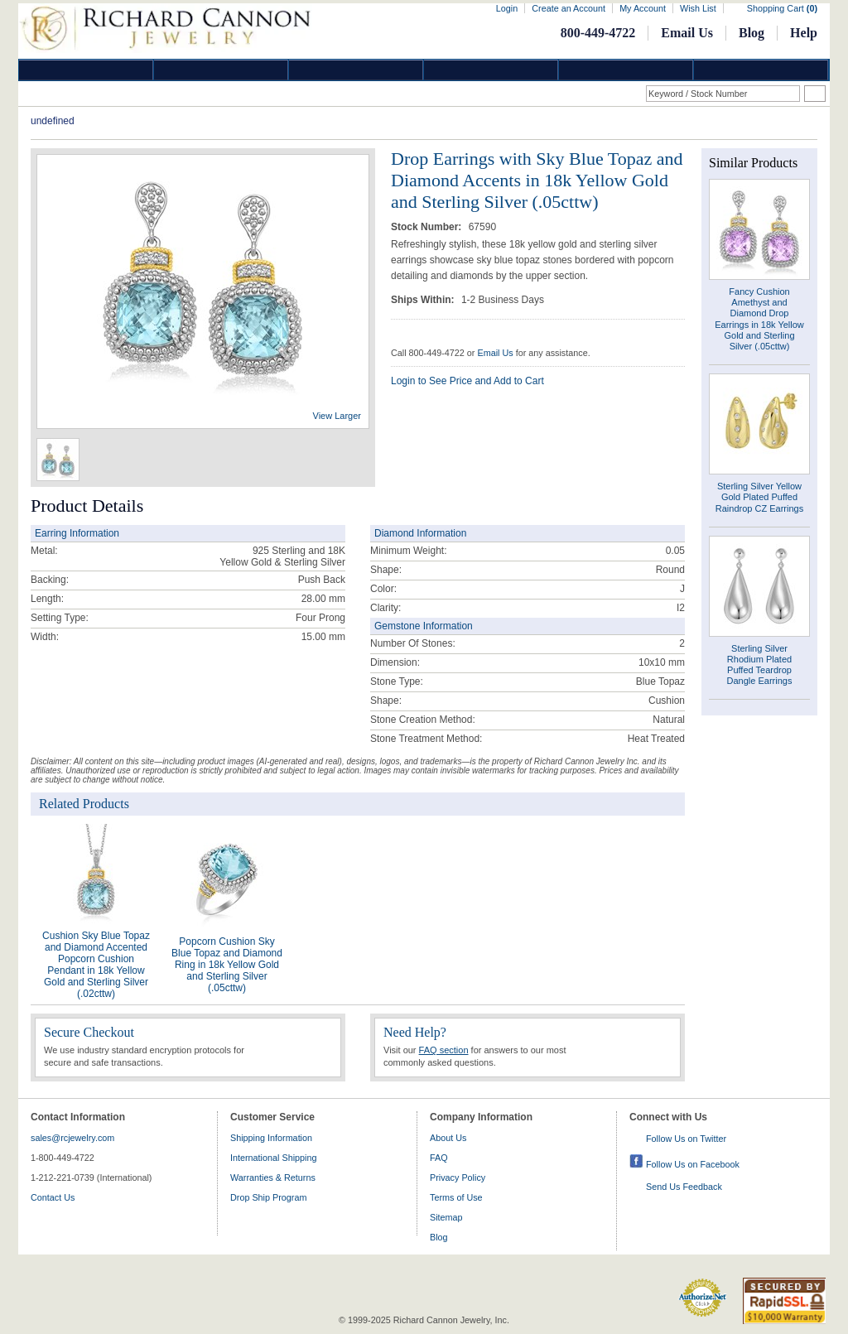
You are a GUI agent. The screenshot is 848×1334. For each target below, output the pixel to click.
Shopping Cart (782, 8)
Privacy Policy (457, 1177)
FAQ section (444, 1050)
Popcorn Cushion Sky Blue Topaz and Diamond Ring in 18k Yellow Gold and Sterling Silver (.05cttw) (226, 965)
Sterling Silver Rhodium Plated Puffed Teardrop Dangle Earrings (760, 664)
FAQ (439, 1158)
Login (507, 8)
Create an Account (568, 8)
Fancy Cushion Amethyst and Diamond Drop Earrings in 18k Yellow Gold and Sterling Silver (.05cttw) (759, 319)
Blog (751, 33)
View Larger (337, 416)
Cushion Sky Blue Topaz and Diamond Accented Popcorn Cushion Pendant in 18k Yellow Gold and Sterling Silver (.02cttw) (96, 964)
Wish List (698, 8)
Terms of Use (456, 1197)
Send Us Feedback (684, 1187)
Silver (356, 70)
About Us (448, 1138)
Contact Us (53, 1197)
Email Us (687, 33)
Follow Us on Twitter (686, 1139)
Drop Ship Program (268, 1197)
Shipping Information (271, 1138)
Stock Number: (428, 227)
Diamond (86, 70)
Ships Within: (424, 300)
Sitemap (446, 1217)
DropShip (761, 70)
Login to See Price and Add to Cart (467, 381)
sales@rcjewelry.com (72, 1138)
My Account (642, 8)
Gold (221, 70)
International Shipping (273, 1158)
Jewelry (491, 70)
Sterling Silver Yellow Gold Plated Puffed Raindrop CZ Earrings (759, 497)
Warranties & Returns (273, 1177)
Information (626, 70)
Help (803, 33)
